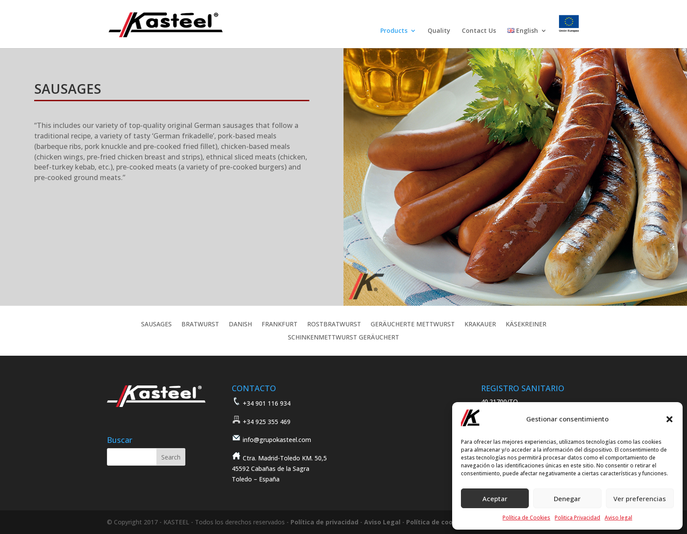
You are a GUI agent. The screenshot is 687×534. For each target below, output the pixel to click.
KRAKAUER (480, 324)
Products (393, 31)
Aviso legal (618, 517)
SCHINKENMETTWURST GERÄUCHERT (343, 337)
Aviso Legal (382, 522)
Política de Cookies (526, 517)
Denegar (567, 498)
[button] (669, 419)
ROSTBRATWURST (334, 324)
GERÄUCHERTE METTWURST (413, 324)
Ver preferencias (639, 498)
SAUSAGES (156, 324)
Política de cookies (436, 522)
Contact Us (479, 31)
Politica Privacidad (577, 517)
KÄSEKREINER (526, 324)
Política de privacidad (324, 522)
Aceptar (494, 498)
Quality (439, 31)
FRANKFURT (279, 324)
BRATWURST (200, 324)
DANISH (240, 324)
